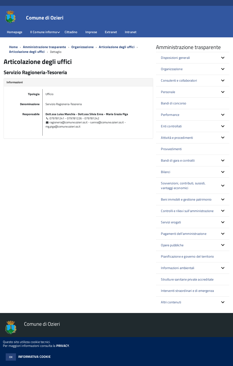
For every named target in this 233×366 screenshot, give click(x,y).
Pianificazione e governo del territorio (187, 256)
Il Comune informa (43, 32)
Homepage (14, 32)
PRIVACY (62, 345)
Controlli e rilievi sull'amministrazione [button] (187, 210)
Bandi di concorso (173, 103)
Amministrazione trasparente (44, 46)
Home (13, 46)
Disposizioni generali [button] (175, 57)
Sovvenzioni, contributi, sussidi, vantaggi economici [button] (183, 185)
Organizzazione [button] (172, 68)
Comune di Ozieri (44, 17)
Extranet (111, 32)
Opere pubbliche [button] (172, 245)
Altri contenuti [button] (171, 302)
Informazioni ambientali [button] (177, 267)
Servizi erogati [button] (171, 222)
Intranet (130, 32)
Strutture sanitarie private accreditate (187, 279)
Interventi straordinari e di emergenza (187, 290)
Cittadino (71, 32)
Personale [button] (168, 91)
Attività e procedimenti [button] (177, 137)
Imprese (91, 32)
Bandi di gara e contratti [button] (178, 160)
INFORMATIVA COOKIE (34, 356)
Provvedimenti (171, 148)
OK (11, 357)
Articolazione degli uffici (27, 51)
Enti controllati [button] (171, 126)
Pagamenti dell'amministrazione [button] (183, 233)
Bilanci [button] (165, 171)
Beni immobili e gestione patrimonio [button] (186, 199)
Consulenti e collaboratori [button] (179, 80)
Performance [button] (170, 114)
